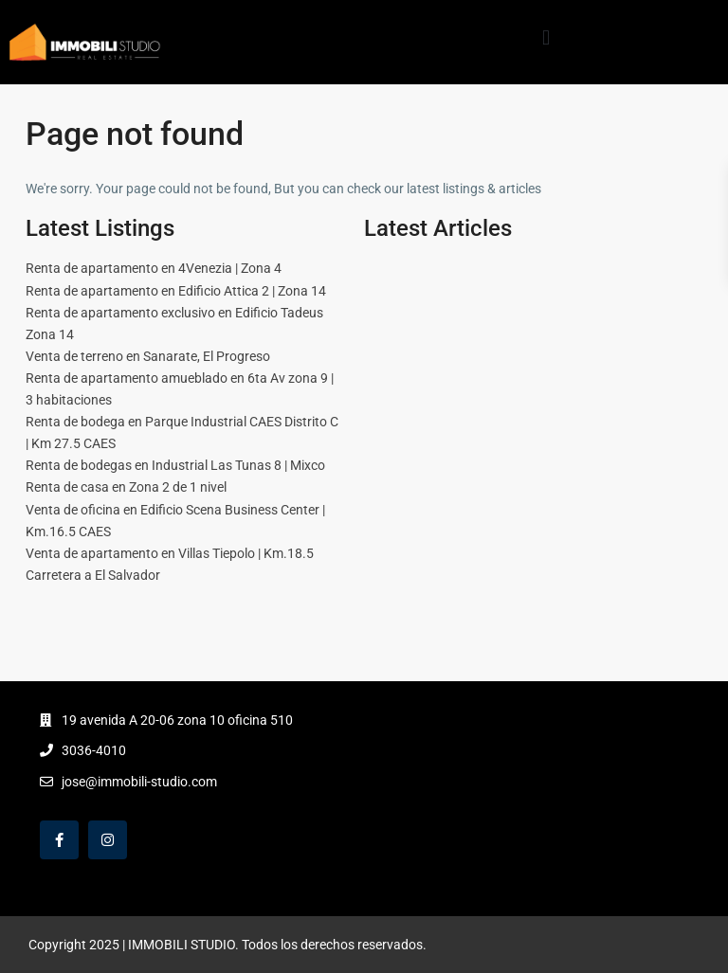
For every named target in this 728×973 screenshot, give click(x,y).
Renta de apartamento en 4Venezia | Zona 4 (154, 268)
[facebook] (59, 839)
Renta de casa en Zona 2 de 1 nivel (126, 487)
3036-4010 (94, 750)
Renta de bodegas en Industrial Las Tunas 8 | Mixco (175, 465)
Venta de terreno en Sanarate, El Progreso (148, 356)
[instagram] (107, 839)
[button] (546, 37)
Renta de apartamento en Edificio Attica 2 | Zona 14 (176, 290)
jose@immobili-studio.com (139, 781)
